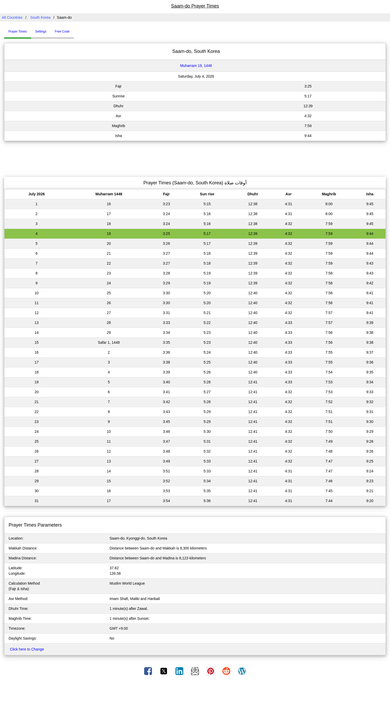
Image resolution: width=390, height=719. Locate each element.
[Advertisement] (195, 158)
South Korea (40, 17)
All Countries (12, 17)
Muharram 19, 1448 (196, 66)
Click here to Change (27, 649)
